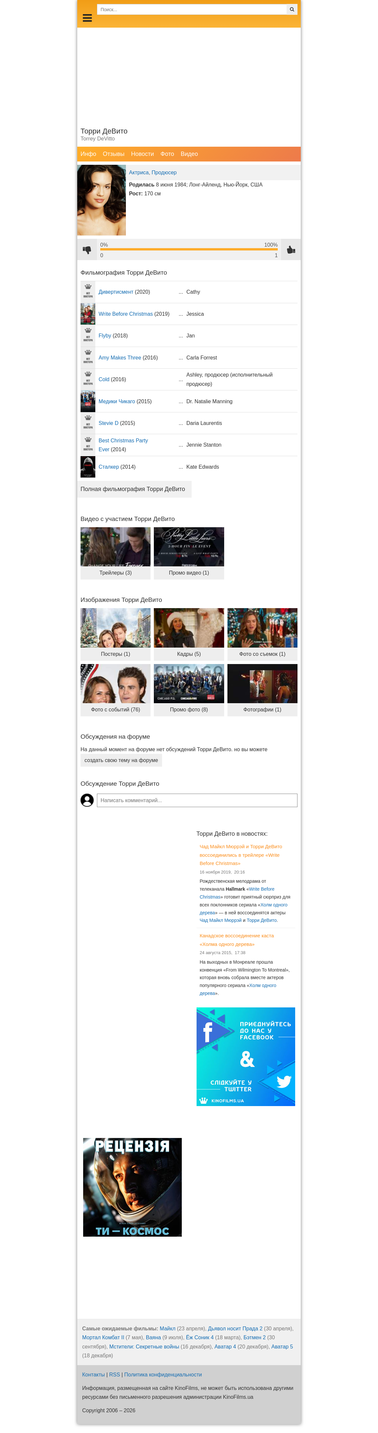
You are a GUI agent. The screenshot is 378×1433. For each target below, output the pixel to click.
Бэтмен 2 (255, 1337)
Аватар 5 (282, 1346)
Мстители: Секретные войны (144, 1346)
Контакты (93, 1374)
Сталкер (109, 467)
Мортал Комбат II (103, 1337)
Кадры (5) (189, 654)
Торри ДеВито (262, 920)
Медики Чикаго (117, 401)
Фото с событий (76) (115, 709)
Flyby (105, 335)
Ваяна (153, 1337)
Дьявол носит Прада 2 (235, 1328)
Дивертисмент (116, 292)
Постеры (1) (115, 654)
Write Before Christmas (126, 314)
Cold (104, 379)
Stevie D (108, 423)
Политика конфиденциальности (163, 1374)
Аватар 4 (225, 1346)
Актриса (139, 172)
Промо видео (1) (189, 573)
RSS (114, 1374)
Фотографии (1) (262, 709)
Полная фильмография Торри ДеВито (133, 489)
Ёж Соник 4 (200, 1337)
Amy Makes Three (120, 357)
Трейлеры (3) (116, 573)
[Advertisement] (189, 74)
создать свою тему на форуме (121, 760)
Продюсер (164, 172)
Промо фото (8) (189, 709)
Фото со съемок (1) (262, 654)
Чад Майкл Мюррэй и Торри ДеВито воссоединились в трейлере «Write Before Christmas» (241, 855)
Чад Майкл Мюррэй (221, 920)
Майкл (168, 1328)
